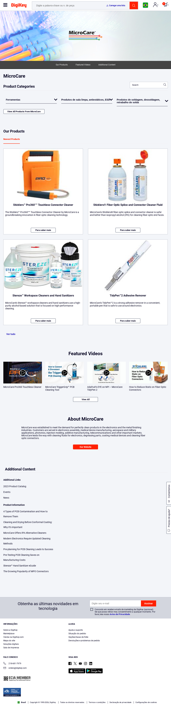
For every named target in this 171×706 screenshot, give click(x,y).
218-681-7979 (12, 663)
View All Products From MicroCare (24, 111)
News (6, 497)
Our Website (85, 447)
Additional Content (106, 65)
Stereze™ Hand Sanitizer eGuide (19, 565)
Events (6, 492)
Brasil (22, 702)
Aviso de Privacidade (120, 614)
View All (86, 399)
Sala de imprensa (11, 647)
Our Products (62, 65)
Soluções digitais (11, 644)
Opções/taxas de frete (78, 637)
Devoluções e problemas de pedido (84, 640)
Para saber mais (43, 230)
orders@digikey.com (15, 668)
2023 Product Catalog (14, 486)
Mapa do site (9, 640)
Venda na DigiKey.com (13, 637)
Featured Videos (83, 65)
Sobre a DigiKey (10, 630)
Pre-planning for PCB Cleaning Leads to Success (28, 549)
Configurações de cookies (146, 702)
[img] (18, 6)
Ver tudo (10, 334)
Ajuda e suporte (75, 630)
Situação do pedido (77, 633)
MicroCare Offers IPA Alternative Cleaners (24, 533)
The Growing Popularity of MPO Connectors (26, 571)
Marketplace (8, 633)
